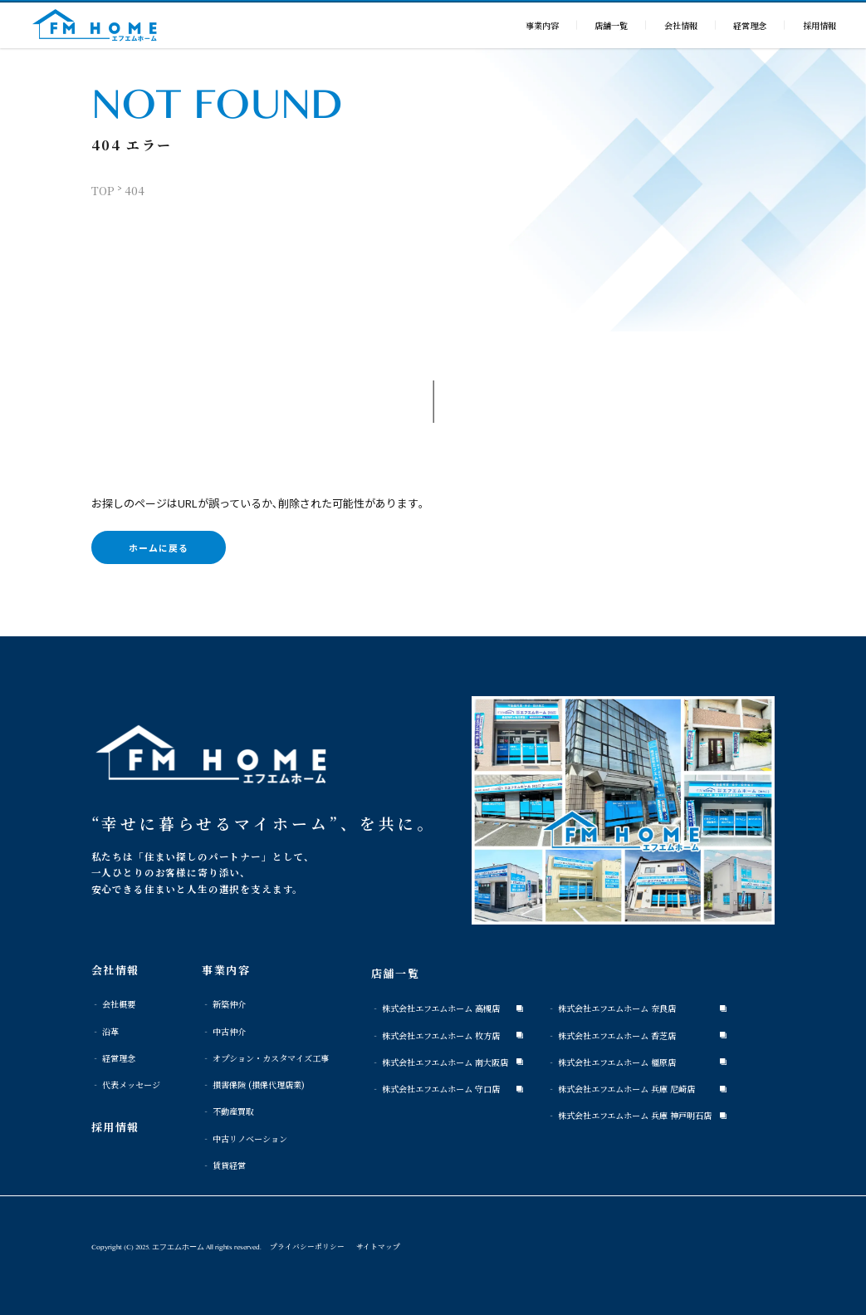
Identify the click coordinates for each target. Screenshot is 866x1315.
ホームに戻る (158, 547)
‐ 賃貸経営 (224, 1165)
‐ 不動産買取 (228, 1111)
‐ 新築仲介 (224, 1004)
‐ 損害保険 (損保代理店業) (253, 1084)
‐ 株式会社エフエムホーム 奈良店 (611, 1008)
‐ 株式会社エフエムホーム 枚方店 (435, 1035)
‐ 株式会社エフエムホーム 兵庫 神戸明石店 (629, 1115)
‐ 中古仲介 (224, 1031)
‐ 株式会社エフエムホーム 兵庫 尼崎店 (621, 1088)
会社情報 (680, 25)
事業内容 (542, 25)
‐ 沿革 (105, 1031)
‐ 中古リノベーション (244, 1138)
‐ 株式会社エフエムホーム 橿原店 (611, 1062)
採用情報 (819, 25)
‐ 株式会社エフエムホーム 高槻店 (435, 1008)
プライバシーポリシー (307, 1246)
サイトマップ (378, 1246)
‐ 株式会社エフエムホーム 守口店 (435, 1088)
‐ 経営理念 (113, 1058)
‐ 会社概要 (113, 1004)
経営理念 (749, 25)
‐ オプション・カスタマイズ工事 (265, 1058)
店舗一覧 (611, 25)
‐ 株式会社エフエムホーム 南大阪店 (439, 1062)
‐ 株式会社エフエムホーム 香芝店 (611, 1035)
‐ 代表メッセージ (125, 1084)
